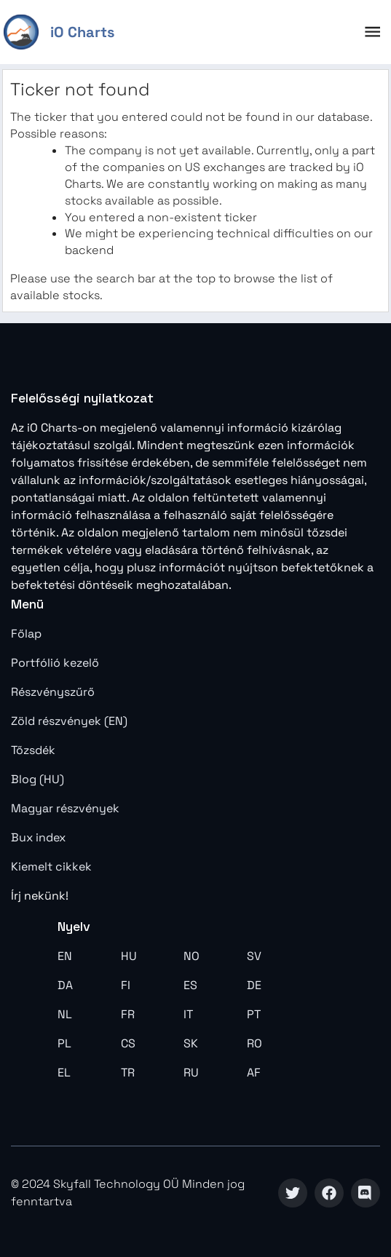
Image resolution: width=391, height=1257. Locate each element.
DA (65, 985)
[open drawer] (372, 31)
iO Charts (82, 32)
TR (128, 1072)
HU (129, 956)
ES (190, 985)
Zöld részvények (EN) (69, 721)
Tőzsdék (33, 750)
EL (64, 1072)
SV (254, 956)
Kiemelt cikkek (51, 866)
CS (128, 1043)
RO (254, 1043)
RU (191, 1072)
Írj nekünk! (39, 895)
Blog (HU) (37, 779)
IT (188, 1014)
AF (254, 1072)
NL (65, 1014)
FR (128, 1014)
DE (254, 985)
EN (65, 956)
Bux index (38, 837)
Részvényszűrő (53, 691)
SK (190, 1043)
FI (125, 985)
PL (64, 1043)
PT (254, 1014)
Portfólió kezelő (55, 662)
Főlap (26, 633)
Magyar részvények (65, 808)
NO (191, 956)
